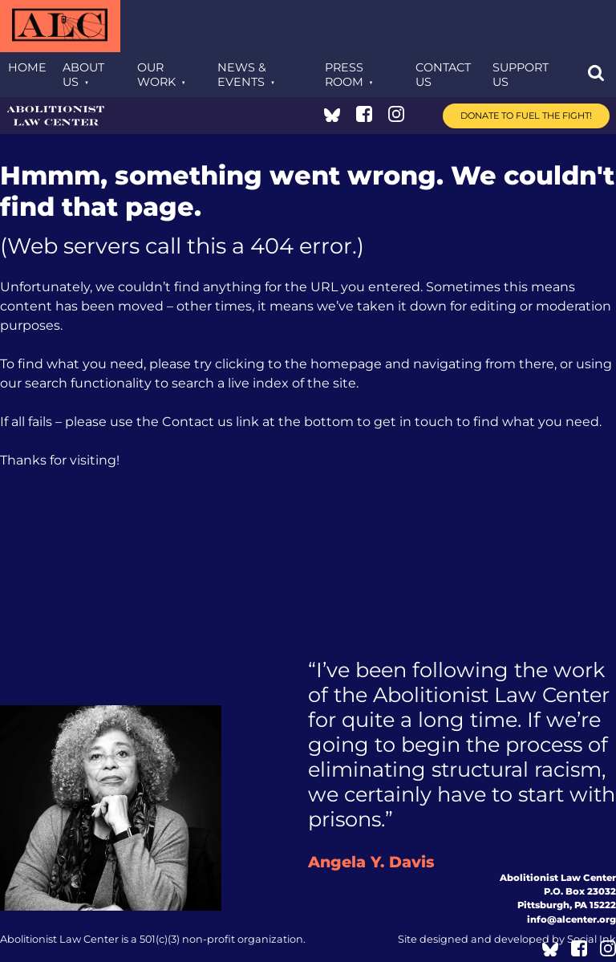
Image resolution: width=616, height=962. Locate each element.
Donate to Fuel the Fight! (526, 115)
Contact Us (443, 74)
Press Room (344, 74)
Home (27, 67)
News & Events (241, 74)
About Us (83, 74)
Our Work (156, 74)
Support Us (520, 74)
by (507, 939)
